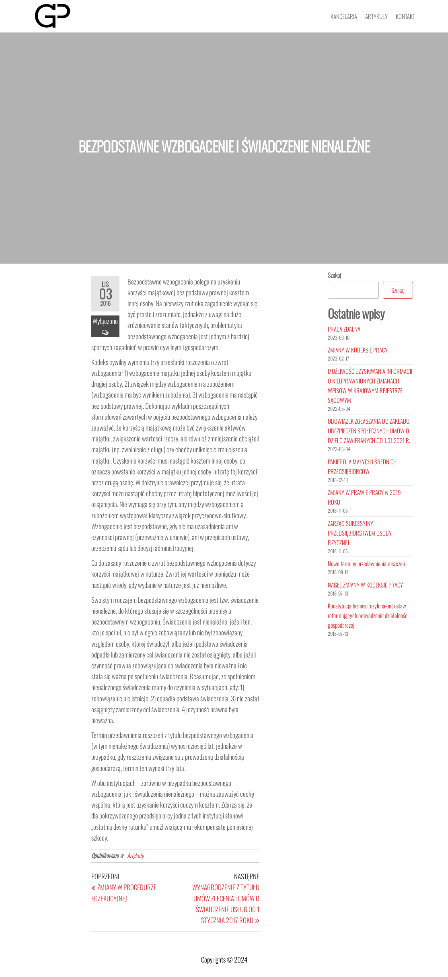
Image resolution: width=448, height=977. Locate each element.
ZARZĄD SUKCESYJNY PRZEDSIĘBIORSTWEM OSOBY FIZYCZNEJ (360, 533)
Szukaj (334, 274)
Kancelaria (344, 16)
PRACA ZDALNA (344, 328)
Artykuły (376, 16)
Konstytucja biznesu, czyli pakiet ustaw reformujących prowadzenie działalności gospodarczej (368, 615)
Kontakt (405, 16)
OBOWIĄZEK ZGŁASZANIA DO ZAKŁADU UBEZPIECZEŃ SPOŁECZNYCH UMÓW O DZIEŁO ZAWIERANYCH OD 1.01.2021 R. (369, 430)
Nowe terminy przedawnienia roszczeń (366, 563)
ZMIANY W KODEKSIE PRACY (358, 349)
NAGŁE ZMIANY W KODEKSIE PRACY (365, 584)
